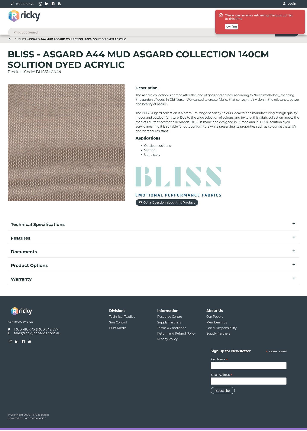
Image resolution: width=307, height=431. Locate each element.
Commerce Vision (34, 418)
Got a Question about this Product (169, 203)
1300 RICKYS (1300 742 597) (37, 330)
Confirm (231, 45)
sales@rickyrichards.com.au (37, 334)
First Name (219, 360)
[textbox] (147, 17)
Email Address (221, 375)
